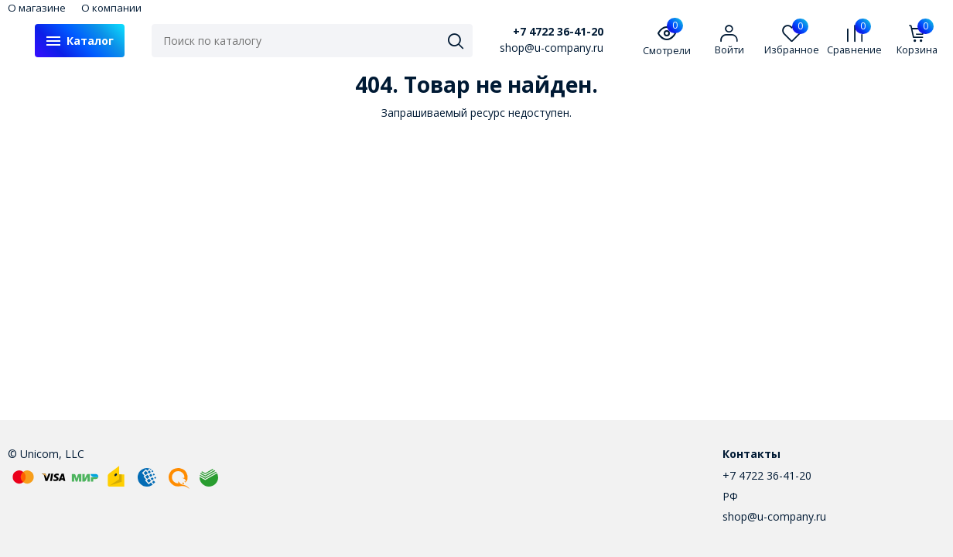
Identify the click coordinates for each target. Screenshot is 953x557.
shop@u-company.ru (774, 516)
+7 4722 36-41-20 (558, 32)
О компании (111, 8)
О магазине (37, 8)
